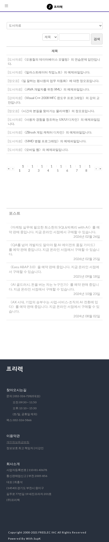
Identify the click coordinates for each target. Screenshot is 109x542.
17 (78, 168)
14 (50, 168)
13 (40, 168)
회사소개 (13, 464)
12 (31, 168)
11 (21, 168)
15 (59, 168)
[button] (8, 168)
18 (88, 168)
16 (69, 168)
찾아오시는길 (16, 390)
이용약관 (13, 436)
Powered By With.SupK (24, 538)
